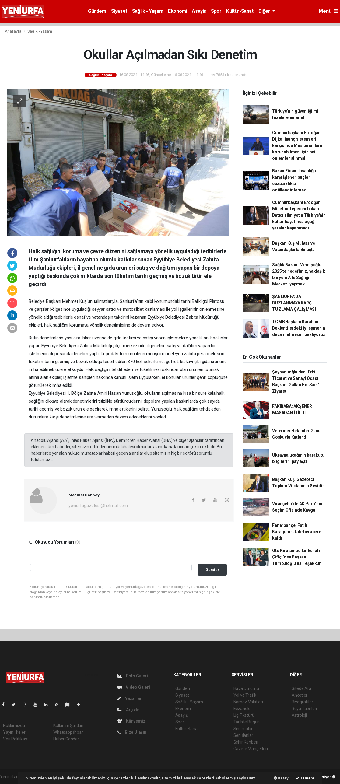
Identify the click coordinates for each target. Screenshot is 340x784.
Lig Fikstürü (243, 715)
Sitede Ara (301, 688)
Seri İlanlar (243, 735)
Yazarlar (129, 698)
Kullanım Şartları (68, 725)
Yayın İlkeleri (14, 732)
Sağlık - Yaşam (147, 11)
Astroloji (299, 715)
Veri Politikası (15, 739)
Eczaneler (242, 708)
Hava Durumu (246, 688)
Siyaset (119, 11)
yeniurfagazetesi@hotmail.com (98, 505)
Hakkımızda (14, 725)
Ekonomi (177, 11)
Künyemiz (131, 721)
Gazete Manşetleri (250, 748)
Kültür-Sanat (239, 11)
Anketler (299, 695)
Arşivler (129, 709)
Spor (216, 11)
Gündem (97, 11)
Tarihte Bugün (246, 721)
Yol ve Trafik (245, 695)
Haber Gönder (66, 739)
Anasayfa (13, 31)
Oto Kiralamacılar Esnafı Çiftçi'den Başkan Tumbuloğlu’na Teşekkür (296, 557)
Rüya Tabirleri (304, 708)
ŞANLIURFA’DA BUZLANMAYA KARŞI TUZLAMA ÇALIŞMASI (294, 303)
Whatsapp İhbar (68, 732)
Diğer (265, 11)
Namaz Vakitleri (248, 701)
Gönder (212, 569)
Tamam (304, 778)
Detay (281, 778)
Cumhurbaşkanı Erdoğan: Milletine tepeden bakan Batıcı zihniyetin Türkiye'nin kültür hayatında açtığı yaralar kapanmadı (298, 215)
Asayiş (199, 11)
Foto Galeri (132, 676)
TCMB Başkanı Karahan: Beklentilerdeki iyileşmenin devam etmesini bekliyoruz (298, 328)
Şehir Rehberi (245, 742)
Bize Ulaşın (131, 732)
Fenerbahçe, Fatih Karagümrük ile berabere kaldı (296, 532)
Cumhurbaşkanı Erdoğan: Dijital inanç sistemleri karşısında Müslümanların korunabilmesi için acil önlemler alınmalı (297, 145)
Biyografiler (302, 701)
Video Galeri (133, 687)
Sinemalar (243, 728)
